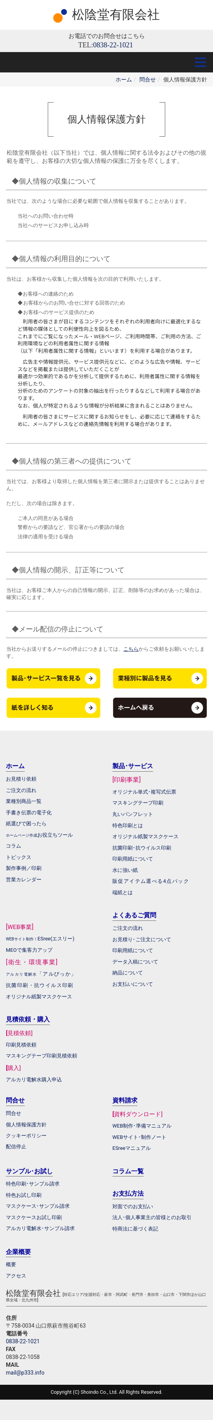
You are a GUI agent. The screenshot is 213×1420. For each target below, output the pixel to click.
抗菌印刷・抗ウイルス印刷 (40, 985)
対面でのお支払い (132, 1206)
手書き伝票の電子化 (29, 813)
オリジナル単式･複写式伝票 (144, 792)
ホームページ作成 (21, 835)
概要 (11, 1264)
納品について (127, 973)
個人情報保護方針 (26, 1125)
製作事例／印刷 (24, 868)
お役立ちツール (55, 835)
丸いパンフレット (132, 814)
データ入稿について (135, 962)
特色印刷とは (127, 825)
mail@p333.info (25, 1372)
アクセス (16, 1276)
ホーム (124, 79)
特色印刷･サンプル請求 (33, 1184)
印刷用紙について (132, 859)
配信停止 (16, 1146)
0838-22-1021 (23, 1341)
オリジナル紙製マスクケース (39, 997)
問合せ (147, 79)
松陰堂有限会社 (116, 14)
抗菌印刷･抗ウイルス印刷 (141, 848)
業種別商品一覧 (24, 801)
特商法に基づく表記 (135, 1229)
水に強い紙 (125, 870)
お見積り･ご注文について (141, 939)
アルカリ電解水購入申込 (34, 1080)
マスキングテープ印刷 (137, 803)
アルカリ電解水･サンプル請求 (40, 1228)
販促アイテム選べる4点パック (150, 881)
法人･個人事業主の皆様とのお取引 (151, 1217)
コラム (13, 846)
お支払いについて (132, 984)
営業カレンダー (24, 879)
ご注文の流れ (127, 928)
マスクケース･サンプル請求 (38, 1206)
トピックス (18, 857)
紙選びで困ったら (26, 823)
